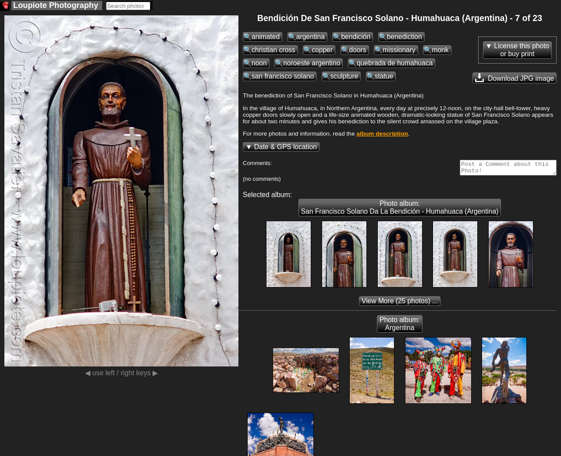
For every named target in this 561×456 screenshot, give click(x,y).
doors (357, 50)
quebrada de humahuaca (395, 63)
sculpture (344, 76)
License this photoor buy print (521, 49)
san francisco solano (283, 76)
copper (322, 50)
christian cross (273, 50)
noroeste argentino (311, 63)
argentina (310, 36)
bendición (355, 36)
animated (266, 36)
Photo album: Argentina (400, 326)
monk (440, 50)
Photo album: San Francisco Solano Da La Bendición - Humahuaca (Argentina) (400, 210)
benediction (404, 36)
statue (384, 76)
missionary (399, 50)
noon (259, 63)
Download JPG (514, 77)
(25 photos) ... (400, 303)
